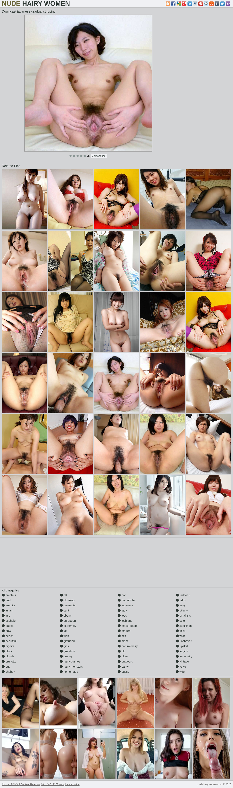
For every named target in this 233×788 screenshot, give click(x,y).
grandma (67, 651)
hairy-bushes (70, 661)
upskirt (182, 646)
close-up (67, 600)
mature (124, 630)
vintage (182, 661)
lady (122, 610)
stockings (184, 625)
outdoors (125, 661)
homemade (69, 671)
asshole (9, 620)
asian (7, 610)
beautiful (9, 641)
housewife (126, 600)
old (121, 651)
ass (6, 615)
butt (6, 666)
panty (123, 666)
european (68, 620)
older (123, 656)
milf (122, 636)
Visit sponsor (99, 155)
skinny (182, 610)
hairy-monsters (71, 666)
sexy (180, 605)
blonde (8, 656)
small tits (183, 615)
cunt (64, 610)
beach (7, 636)
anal (6, 600)
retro (180, 600)
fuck (64, 636)
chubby (8, 671)
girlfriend (67, 641)
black (7, 651)
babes (7, 625)
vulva (181, 666)
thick (180, 630)
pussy (123, 671)
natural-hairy (128, 646)
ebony (66, 615)
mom (123, 641)
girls (64, 646)
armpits (8, 605)
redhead (183, 595)
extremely (68, 625)
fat (63, 630)
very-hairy (184, 656)
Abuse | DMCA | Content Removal (21, 784)
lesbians (125, 620)
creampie (68, 605)
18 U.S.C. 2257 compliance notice (60, 784)
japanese (125, 605)
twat (180, 636)
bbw (6, 630)
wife (180, 671)
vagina (182, 651)
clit (63, 595)
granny (66, 656)
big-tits (8, 646)
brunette (9, 661)
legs (122, 615)
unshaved (184, 641)
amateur (9, 595)
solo (180, 620)
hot (122, 595)
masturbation (128, 625)
